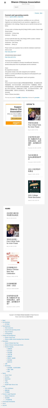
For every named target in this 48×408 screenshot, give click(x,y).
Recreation (5, 341)
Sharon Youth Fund (10, 337)
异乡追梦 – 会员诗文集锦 (13, 367)
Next (41, 13)
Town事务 (18, 97)
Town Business (6, 326)
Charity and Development (9, 335)
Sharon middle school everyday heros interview (17, 339)
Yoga (6, 380)
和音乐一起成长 (11, 358)
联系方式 (9, 362)
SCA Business (6, 322)
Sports (4, 373)
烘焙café (7, 390)
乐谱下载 (9, 354)
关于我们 (7, 324)
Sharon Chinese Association (25, 2)
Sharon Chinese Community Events (14, 345)
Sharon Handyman (10, 396)
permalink (37, 97)
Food (3, 386)
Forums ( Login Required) (9, 394)
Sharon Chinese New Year (11, 343)
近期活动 (9, 348)
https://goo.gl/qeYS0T (10, 51)
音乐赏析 (9, 360)
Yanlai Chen (20, 16)
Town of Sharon (9, 331)
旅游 (8, 371)
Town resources (9, 328)
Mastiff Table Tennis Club (11, 384)
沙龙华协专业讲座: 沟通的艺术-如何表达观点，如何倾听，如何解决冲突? (34, 141)
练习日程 (9, 350)
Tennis (6, 382)
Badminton (7, 379)
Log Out (4, 405)
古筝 (6, 363)
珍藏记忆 (9, 356)
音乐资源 (9, 352)
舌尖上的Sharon (9, 388)
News (3, 320)
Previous (36, 13)
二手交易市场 (8, 399)
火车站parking (8, 333)
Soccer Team (8, 375)
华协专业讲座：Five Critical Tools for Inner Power (34, 125)
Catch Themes (29, 316)
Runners (7, 377)
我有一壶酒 (10, 369)
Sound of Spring (9, 346)
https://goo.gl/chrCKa (10, 57)
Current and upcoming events (12, 329)
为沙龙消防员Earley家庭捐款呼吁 (34, 157)
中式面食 (7, 392)
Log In (4, 403)
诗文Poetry (8, 365)
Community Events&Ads (8, 401)
